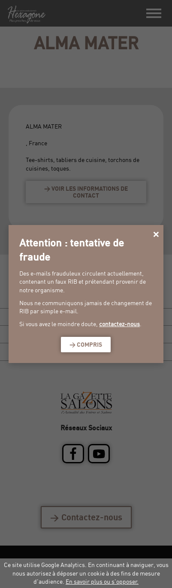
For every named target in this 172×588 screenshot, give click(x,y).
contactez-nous (119, 323)
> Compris (85, 344)
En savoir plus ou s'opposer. (102, 581)
